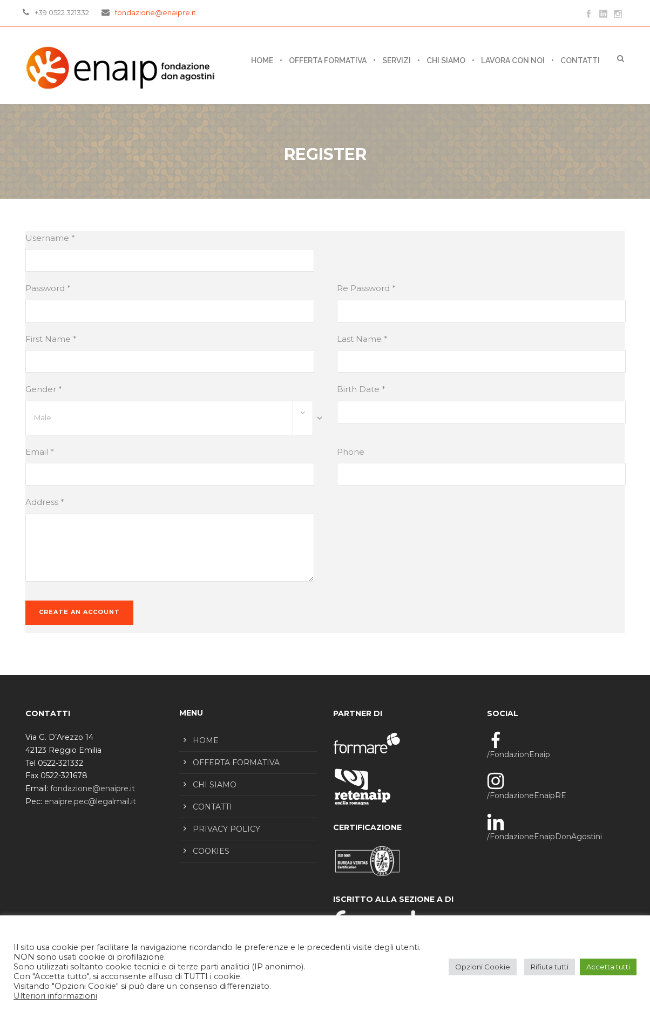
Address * (44, 502)
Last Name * (362, 339)
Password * (48, 288)
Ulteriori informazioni (55, 996)
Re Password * (366, 288)
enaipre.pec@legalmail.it (90, 801)
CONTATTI (580, 60)
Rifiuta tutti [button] (549, 966)
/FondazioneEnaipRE (526, 795)
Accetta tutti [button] (608, 966)
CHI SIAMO (445, 60)
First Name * (51, 339)
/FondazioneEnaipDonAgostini (544, 836)
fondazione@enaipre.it (155, 12)
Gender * (43, 389)
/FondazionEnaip (518, 754)
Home (262, 60)
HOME (206, 740)
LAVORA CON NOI (513, 60)
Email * (39, 452)
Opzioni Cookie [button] (482, 966)
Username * (50, 238)
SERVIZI (396, 60)
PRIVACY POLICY (226, 829)
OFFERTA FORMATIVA (328, 60)
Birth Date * (361, 389)
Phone (350, 452)
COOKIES (211, 851)
